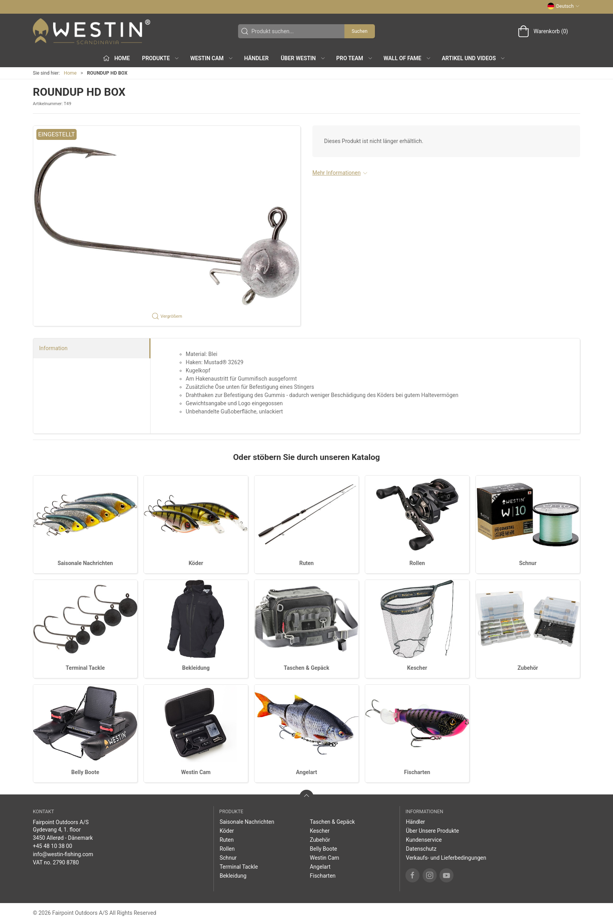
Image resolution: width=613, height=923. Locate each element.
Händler (256, 58)
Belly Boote (85, 772)
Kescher (417, 668)
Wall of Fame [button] (407, 58)
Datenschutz (421, 849)
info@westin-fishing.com (63, 854)
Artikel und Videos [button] (473, 58)
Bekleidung (196, 668)
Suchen (359, 31)
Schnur (528, 563)
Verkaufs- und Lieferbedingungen (446, 858)
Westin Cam (195, 772)
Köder (195, 563)
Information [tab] (53, 348)
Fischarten (417, 772)
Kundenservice (424, 840)
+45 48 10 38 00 (52, 846)
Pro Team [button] (354, 58)
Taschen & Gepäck (306, 668)
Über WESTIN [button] (303, 58)
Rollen (417, 563)
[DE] (91, 31)
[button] (167, 225)
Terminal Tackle (85, 668)
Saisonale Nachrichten (85, 563)
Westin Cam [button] (212, 58)
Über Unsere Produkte (432, 831)
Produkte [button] (160, 58)
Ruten (306, 563)
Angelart (306, 772)
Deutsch (563, 6)
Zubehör (528, 668)
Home (70, 73)
